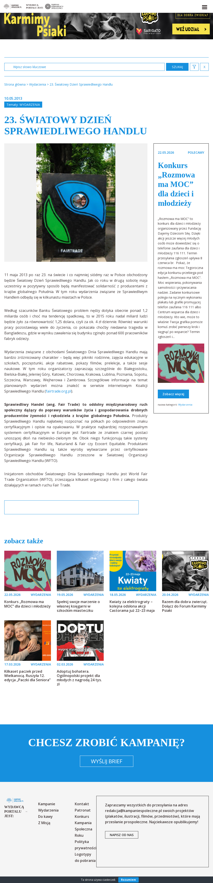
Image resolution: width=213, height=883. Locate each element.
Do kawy (45, 816)
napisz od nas (122, 835)
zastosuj (177, 67)
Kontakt (82, 803)
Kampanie (46, 803)
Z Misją (44, 822)
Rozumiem (128, 880)
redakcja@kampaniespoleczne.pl (133, 810)
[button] (204, 6)
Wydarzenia (30, 104)
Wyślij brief (106, 761)
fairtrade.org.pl (58, 391)
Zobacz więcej (173, 394)
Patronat (83, 810)
